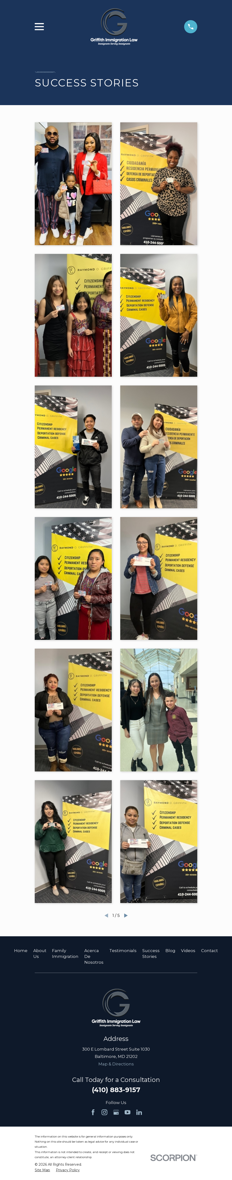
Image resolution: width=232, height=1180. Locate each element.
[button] (73, 183)
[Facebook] (93, 1112)
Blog (170, 950)
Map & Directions (116, 1064)
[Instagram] (104, 1112)
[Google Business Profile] (116, 1112)
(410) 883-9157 (116, 1090)
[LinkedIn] (139, 1112)
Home (20, 950)
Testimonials (123, 950)
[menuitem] (42, 1170)
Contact (209, 950)
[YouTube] (127, 1112)
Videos (188, 950)
